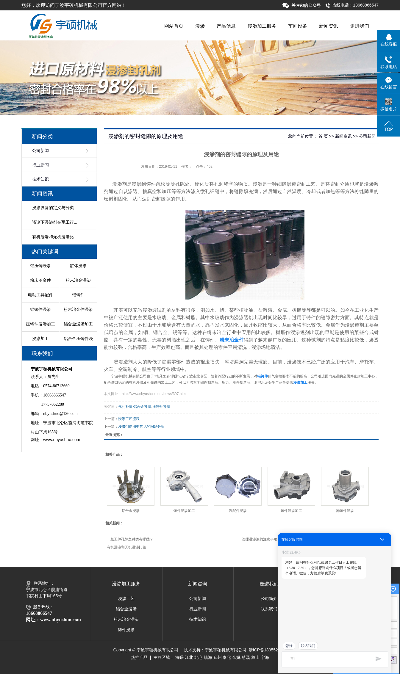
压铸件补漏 (161, 407)
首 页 (323, 136)
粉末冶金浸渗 (78, 280)
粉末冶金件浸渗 (78, 309)
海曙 (179, 657)
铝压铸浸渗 (40, 265)
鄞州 (217, 657)
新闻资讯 (328, 26)
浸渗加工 (40, 338)
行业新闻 (40, 165)
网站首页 (173, 26)
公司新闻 (40, 150)
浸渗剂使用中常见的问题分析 (141, 426)
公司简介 (269, 598)
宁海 (265, 657)
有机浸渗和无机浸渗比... (54, 236)
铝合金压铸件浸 (78, 338)
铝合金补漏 (142, 407)
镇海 (208, 657)
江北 (189, 657)
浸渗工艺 (126, 598)
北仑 (198, 657)
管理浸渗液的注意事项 (259, 539)
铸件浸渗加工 (184, 511)
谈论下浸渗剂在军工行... (54, 222)
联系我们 (269, 608)
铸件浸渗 (126, 629)
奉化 (227, 657)
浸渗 (200, 26)
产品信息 (226, 26)
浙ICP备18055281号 (268, 650)
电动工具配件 (40, 294)
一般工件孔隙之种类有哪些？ (130, 539)
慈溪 (246, 657)
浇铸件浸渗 (345, 511)
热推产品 (139, 657)
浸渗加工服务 (262, 26)
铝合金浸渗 (131, 511)
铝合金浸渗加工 (78, 324)
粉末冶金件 (40, 280)
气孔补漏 (125, 407)
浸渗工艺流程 (129, 419)
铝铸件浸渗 (40, 309)
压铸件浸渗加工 (40, 324)
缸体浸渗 (78, 265)
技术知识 (40, 179)
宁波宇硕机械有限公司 (225, 650)
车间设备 (297, 26)
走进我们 (359, 26)
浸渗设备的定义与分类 (53, 207)
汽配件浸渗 (238, 511)
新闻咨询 (197, 583)
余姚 (236, 657)
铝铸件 (78, 294)
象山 (255, 657)
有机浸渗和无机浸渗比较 (126, 547)
